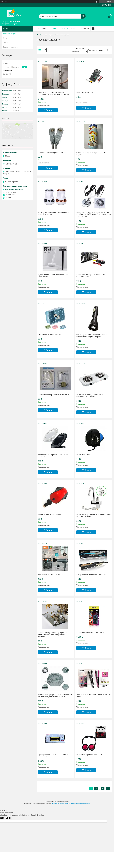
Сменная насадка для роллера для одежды (91, 153)
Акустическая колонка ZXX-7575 (90, 632)
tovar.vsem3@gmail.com (14, 189)
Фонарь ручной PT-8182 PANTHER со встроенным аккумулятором (91, 336)
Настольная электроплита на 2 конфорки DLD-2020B (89, 396)
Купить (49, 110)
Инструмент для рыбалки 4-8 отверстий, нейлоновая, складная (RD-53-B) (55, 696)
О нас (73, 28)
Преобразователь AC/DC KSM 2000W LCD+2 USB (53, 756)
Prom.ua (67, 801)
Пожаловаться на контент (60, 804)
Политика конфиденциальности (79, 804)
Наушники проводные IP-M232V (90, 755)
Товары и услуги (57, 28)
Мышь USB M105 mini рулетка (50, 515)
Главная (42, 28)
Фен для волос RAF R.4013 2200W (52, 575)
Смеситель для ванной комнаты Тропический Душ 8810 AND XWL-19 (53, 93)
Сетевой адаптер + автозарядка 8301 (53, 395)
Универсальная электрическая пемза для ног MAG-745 (53, 213)
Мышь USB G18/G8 (84, 455)
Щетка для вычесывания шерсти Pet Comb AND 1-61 (53, 275)
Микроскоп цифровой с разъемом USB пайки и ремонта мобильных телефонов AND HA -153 (93, 214)
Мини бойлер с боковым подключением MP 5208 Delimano (93, 516)
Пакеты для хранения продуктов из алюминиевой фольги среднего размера (53, 634)
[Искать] (83, 15)
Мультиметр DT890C (85, 92)
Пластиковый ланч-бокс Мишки (51, 335)
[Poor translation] (8, 818)
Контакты (84, 28)
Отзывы (6, 42)
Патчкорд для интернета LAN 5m (52, 152)
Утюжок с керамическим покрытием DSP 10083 (93, 696)
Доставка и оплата (10, 47)
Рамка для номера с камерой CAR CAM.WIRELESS (90, 275)
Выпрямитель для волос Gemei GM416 (92, 575)
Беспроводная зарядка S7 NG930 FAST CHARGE (54, 456)
